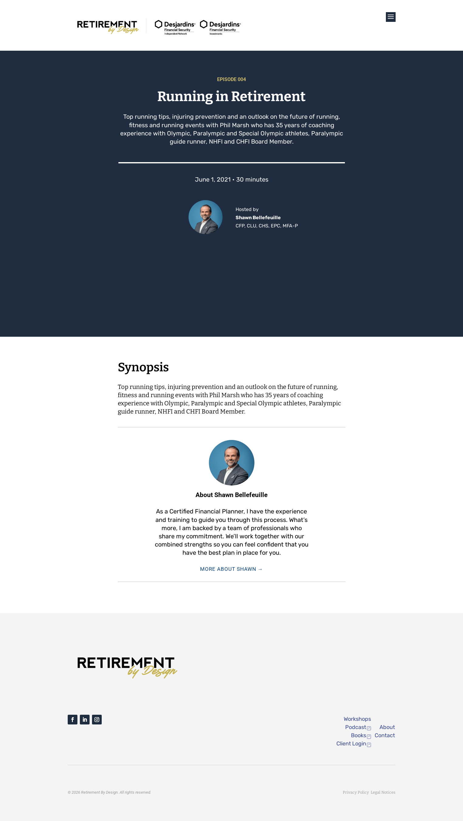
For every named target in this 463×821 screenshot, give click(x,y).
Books (358, 735)
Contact (385, 735)
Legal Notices (383, 792)
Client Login (351, 743)
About (387, 727)
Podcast (355, 727)
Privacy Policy (357, 792)
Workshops (357, 719)
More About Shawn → (231, 569)
